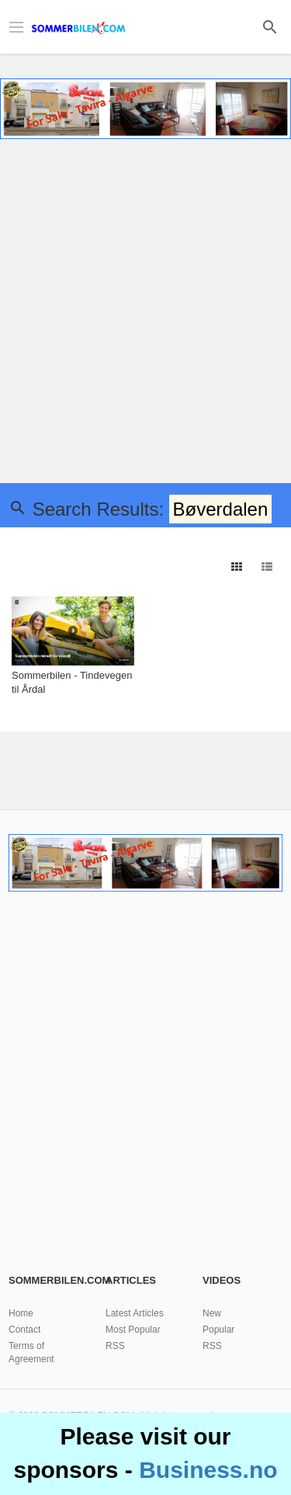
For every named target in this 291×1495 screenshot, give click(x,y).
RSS (115, 1345)
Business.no (208, 1470)
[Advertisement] (145, 313)
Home (21, 1313)
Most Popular (133, 1329)
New (212, 1313)
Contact (24, 1329)
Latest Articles (135, 1313)
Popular (218, 1329)
